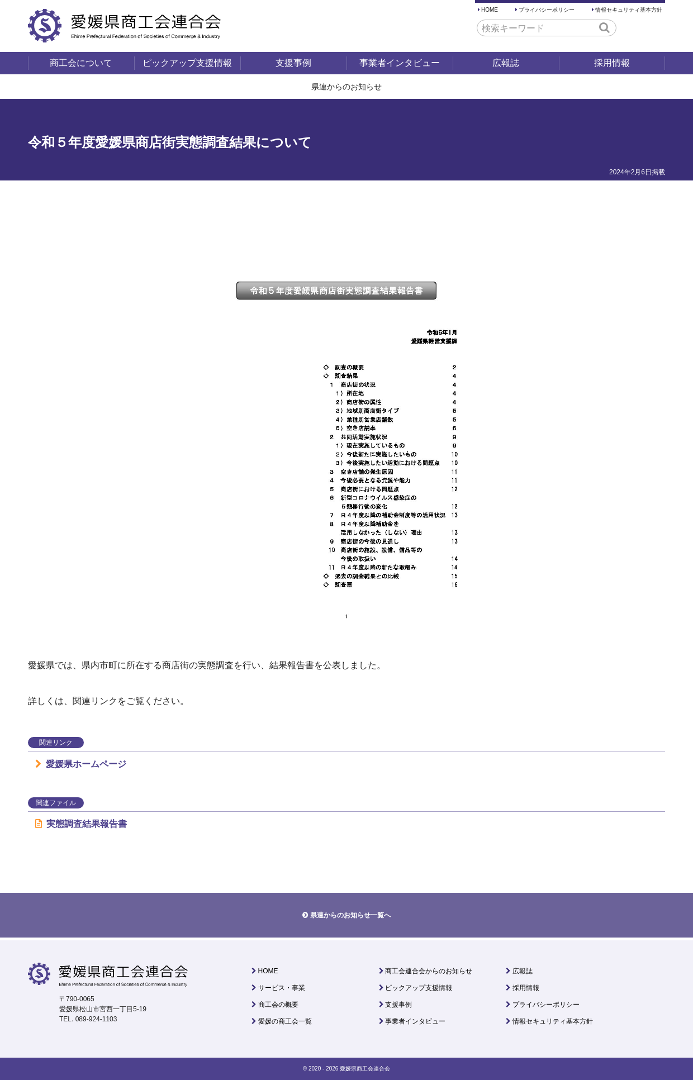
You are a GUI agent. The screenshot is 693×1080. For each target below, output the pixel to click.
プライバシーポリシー (547, 10)
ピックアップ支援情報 (187, 63)
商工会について (81, 63)
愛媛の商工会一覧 (285, 1021)
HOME (489, 10)
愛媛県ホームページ (80, 764)
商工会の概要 (278, 1004)
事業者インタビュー (399, 63)
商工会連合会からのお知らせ (428, 971)
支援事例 (293, 63)
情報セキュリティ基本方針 (628, 10)
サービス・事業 (281, 988)
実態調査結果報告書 (81, 824)
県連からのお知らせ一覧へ (350, 915)
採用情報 (612, 63)
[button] (604, 27)
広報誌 (505, 63)
